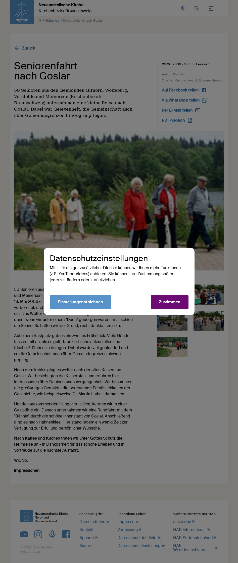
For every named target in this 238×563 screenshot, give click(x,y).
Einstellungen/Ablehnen (80, 302)
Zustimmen (169, 302)
